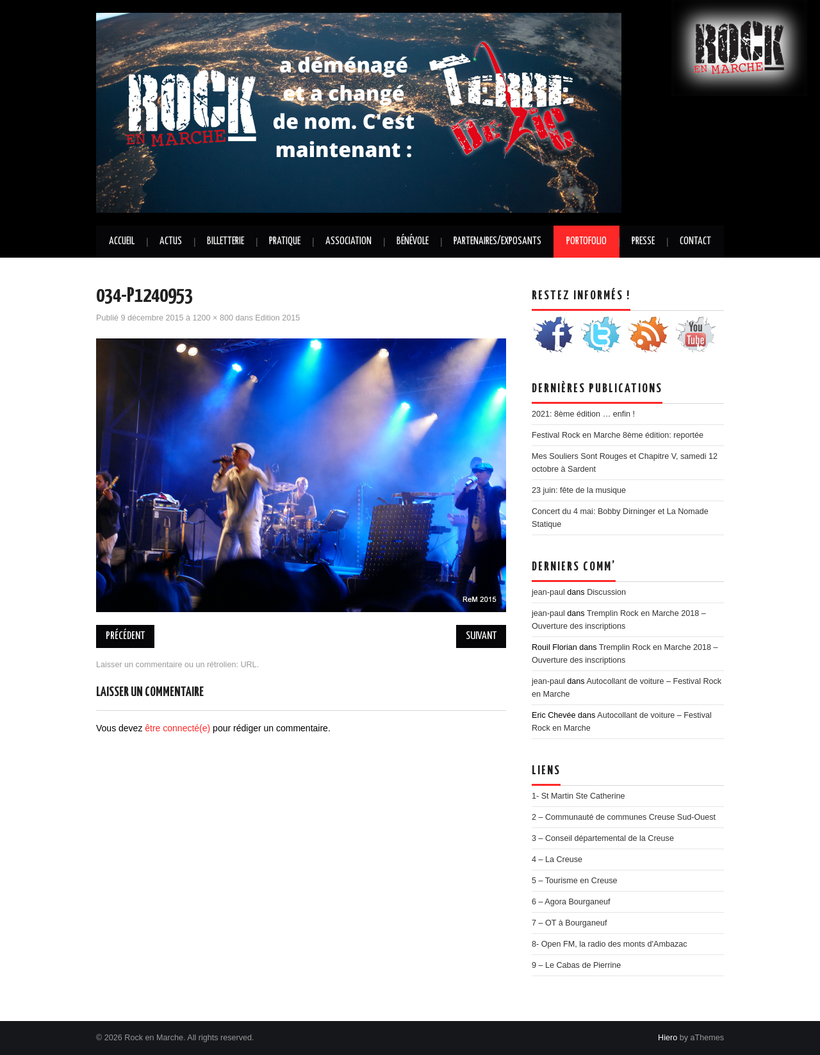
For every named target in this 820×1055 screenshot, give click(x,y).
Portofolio (586, 241)
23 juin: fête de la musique (579, 490)
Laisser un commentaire (139, 664)
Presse (643, 241)
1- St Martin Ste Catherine (578, 796)
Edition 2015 (277, 317)
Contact (695, 241)
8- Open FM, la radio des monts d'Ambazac (609, 944)
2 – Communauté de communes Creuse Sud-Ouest (624, 817)
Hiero (667, 1037)
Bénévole (413, 241)
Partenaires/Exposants (497, 241)
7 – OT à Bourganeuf (569, 922)
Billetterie (225, 241)
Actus (171, 241)
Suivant (481, 636)
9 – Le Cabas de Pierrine (576, 965)
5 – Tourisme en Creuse (574, 880)
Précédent (125, 636)
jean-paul (548, 592)
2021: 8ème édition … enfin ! (583, 414)
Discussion (606, 592)
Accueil (122, 241)
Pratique (284, 241)
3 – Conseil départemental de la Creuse (603, 838)
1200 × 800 (213, 317)
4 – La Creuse (557, 859)
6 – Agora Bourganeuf (571, 901)
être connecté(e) (177, 728)
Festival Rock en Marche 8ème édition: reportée (617, 435)
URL (248, 664)
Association (348, 241)
